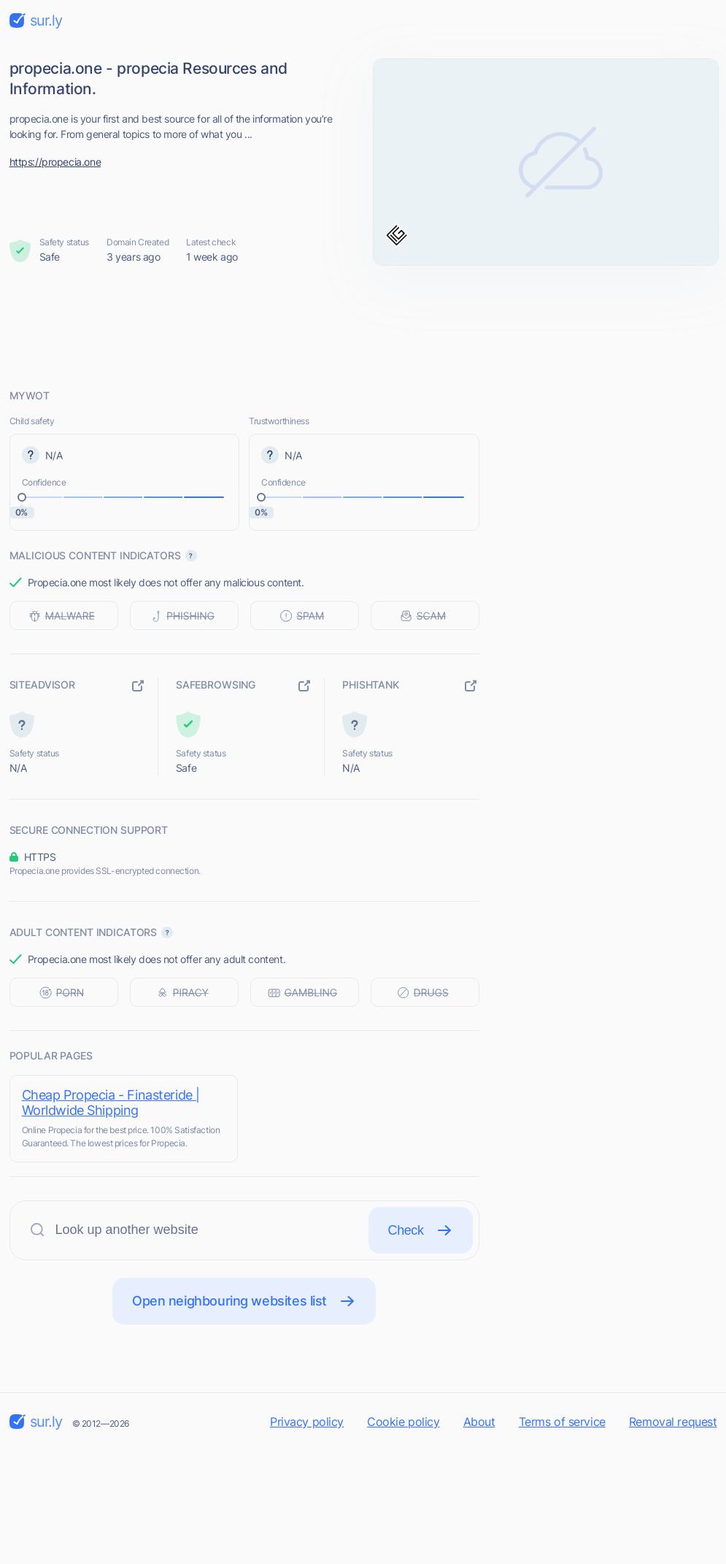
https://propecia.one (55, 162)
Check (420, 1230)
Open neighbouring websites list (244, 1301)
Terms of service (562, 1421)
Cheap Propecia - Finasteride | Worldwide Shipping (111, 1102)
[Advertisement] (363, 326)
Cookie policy (403, 1421)
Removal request (673, 1421)
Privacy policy (307, 1421)
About (479, 1421)
